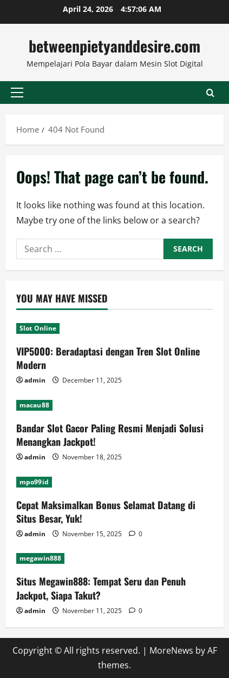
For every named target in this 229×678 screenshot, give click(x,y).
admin (34, 380)
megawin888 (40, 558)
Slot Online (37, 328)
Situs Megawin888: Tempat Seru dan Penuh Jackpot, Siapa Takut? (101, 588)
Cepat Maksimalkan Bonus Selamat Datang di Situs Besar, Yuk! (105, 511)
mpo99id (34, 481)
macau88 (34, 405)
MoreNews (171, 650)
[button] (17, 92)
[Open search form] (210, 92)
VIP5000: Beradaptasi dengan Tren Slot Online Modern (108, 358)
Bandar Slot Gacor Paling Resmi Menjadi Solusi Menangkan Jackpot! (110, 435)
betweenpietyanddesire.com (114, 46)
